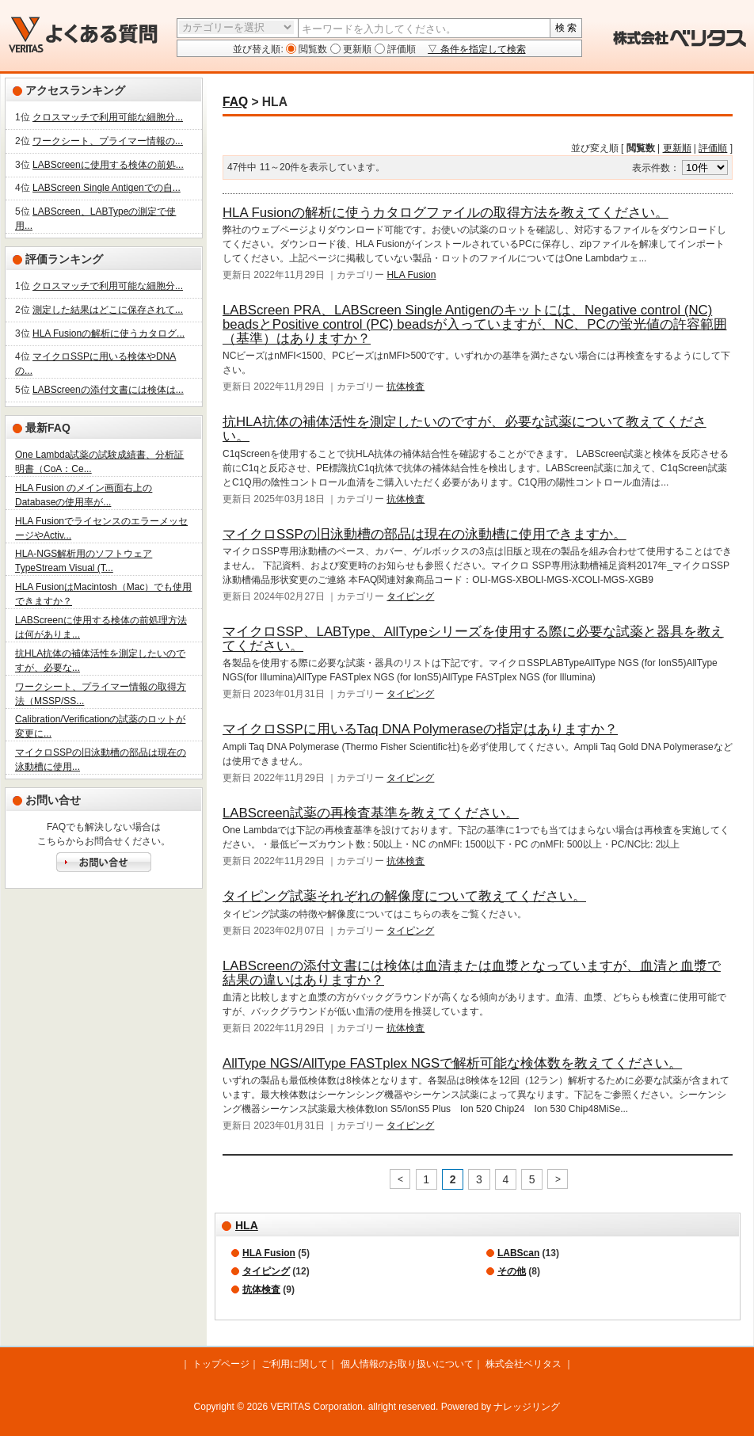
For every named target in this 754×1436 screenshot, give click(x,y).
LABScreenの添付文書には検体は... (108, 389)
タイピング (410, 596)
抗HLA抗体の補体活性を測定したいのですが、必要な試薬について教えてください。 (464, 429)
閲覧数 (311, 49)
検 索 (566, 27)
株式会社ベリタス (524, 1363)
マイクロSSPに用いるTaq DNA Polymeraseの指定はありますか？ (420, 729)
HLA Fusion (411, 274)
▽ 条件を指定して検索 (476, 49)
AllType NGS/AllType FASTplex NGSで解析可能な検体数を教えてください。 (452, 1063)
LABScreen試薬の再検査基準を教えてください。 (371, 813)
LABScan (518, 1253)
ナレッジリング (526, 1406)
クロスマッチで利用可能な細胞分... (107, 117)
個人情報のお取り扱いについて (407, 1363)
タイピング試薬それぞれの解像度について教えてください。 (404, 896)
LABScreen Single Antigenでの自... (106, 187)
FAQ (235, 102)
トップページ (220, 1363)
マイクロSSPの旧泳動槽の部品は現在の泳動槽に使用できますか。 (424, 534)
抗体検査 (406, 386)
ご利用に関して (294, 1363)
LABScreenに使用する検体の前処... (108, 164)
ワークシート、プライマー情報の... (107, 141)
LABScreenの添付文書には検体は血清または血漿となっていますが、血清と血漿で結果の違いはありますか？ (472, 973)
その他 (511, 1271)
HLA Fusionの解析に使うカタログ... (108, 333)
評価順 (400, 49)
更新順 (356, 49)
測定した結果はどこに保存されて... (107, 309)
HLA (246, 1225)
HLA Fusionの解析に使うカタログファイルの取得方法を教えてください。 (445, 212)
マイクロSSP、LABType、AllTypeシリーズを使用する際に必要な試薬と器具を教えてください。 (473, 638)
